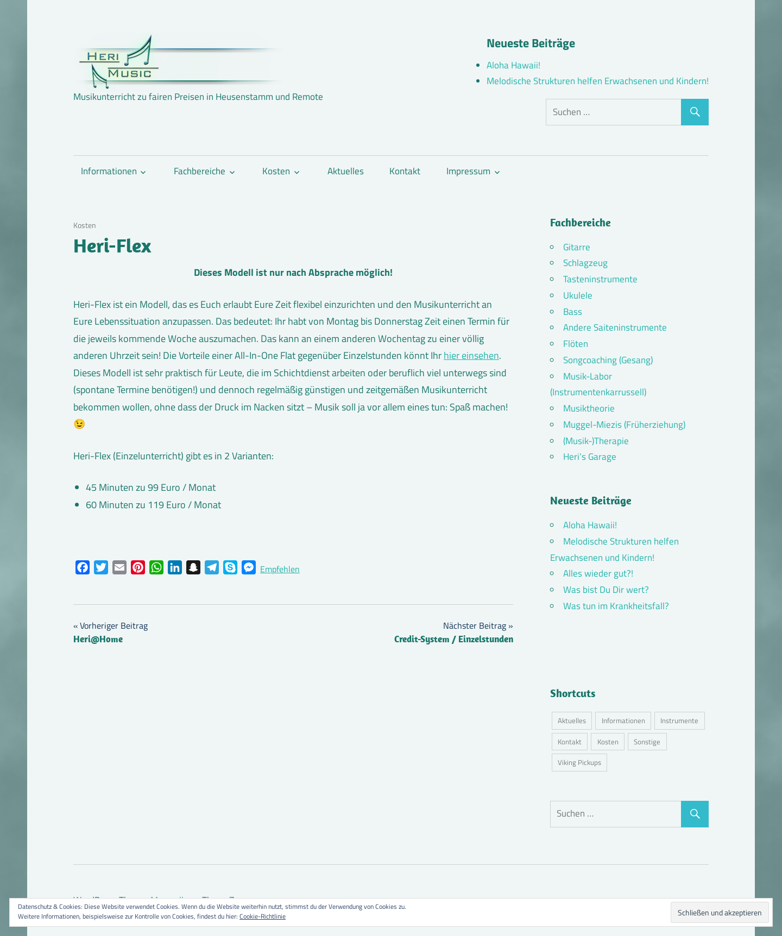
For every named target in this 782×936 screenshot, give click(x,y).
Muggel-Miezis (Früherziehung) (624, 425)
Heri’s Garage (589, 457)
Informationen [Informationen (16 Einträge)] (623, 720)
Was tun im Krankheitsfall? (616, 606)
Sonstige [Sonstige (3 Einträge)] (647, 741)
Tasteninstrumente (600, 279)
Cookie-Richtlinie (262, 916)
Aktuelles (345, 171)
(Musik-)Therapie (596, 441)
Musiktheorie (589, 408)
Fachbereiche (199, 171)
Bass (572, 312)
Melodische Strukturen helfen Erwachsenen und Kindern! (598, 81)
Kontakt (404, 171)
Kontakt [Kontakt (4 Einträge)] (570, 741)
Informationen (109, 171)
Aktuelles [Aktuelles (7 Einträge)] (572, 720)
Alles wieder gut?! (598, 573)
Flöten (575, 344)
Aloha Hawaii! (513, 65)
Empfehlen (280, 568)
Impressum (468, 171)
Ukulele (577, 295)
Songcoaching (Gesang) (608, 360)
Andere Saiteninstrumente (615, 327)
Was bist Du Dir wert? (606, 590)
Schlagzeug (585, 263)
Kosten (276, 171)
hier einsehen (471, 355)
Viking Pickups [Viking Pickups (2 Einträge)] (579, 762)
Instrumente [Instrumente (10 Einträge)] (679, 720)
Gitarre (576, 247)
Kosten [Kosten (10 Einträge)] (608, 741)
